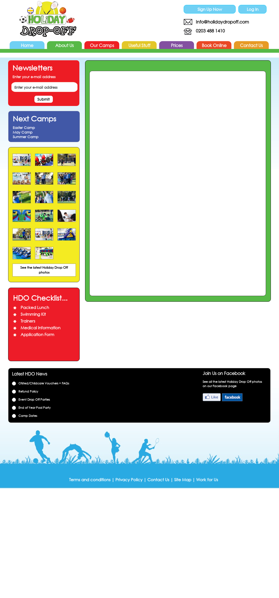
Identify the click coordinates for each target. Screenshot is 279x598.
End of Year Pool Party (34, 408)
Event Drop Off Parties (34, 399)
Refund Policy (28, 391)
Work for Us (207, 479)
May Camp (23, 132)
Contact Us (251, 45)
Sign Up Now (209, 9)
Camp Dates (27, 416)
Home (27, 45)
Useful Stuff (139, 45)
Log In (252, 9)
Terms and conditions (90, 479)
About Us (64, 45)
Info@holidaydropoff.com (222, 22)
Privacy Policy (128, 479)
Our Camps (102, 45)
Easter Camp (24, 127)
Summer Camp (25, 137)
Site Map (182, 479)
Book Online (214, 45)
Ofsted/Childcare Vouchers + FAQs (43, 383)
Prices (177, 45)
